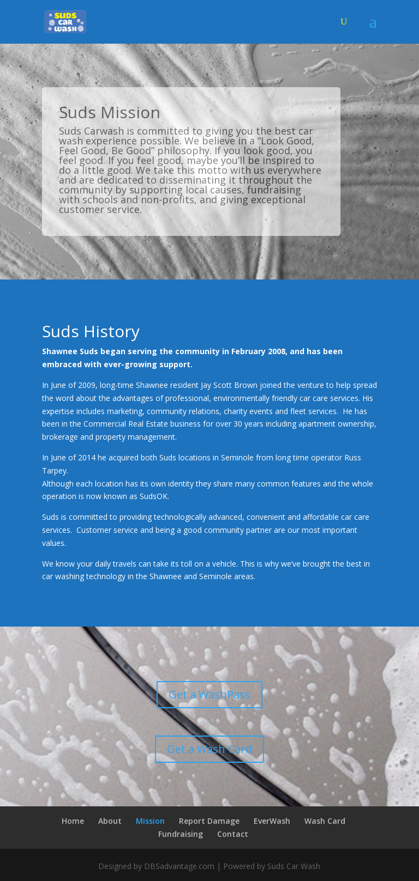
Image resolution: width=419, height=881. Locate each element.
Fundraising (180, 834)
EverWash (272, 821)
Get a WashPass (209, 694)
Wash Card (324, 821)
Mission (150, 821)
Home (73, 821)
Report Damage (209, 821)
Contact (232, 834)
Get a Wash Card (209, 749)
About (110, 821)
